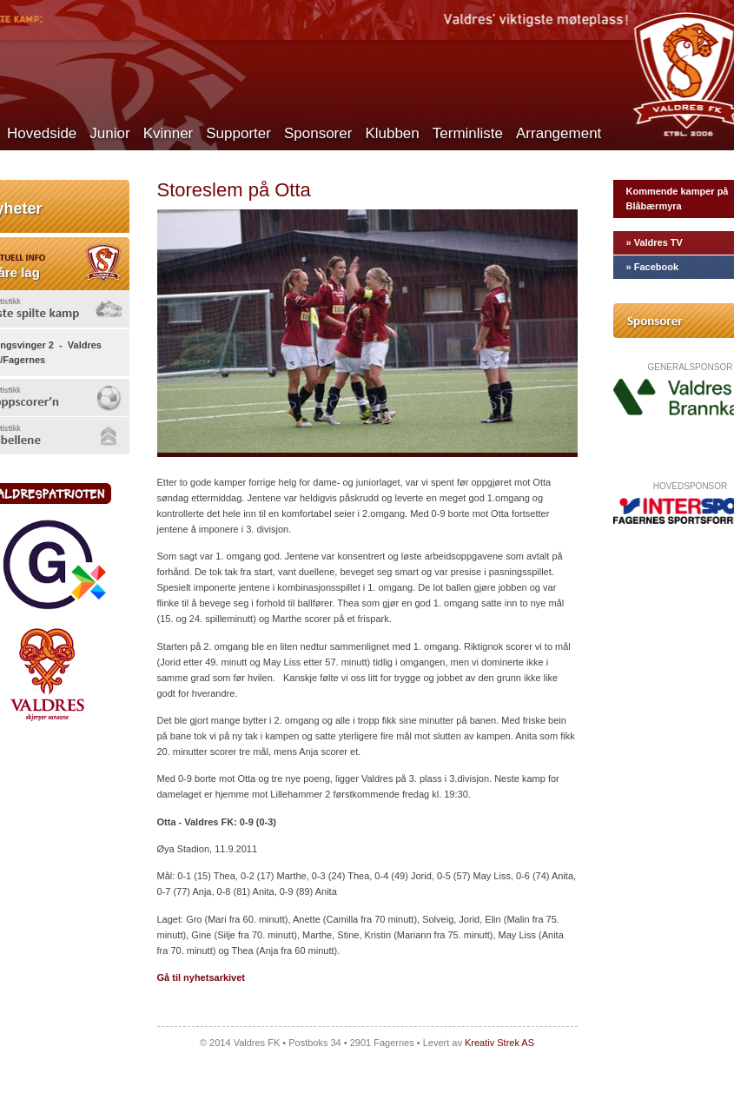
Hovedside (41, 133)
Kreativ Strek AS (499, 1042)
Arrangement (558, 133)
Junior (109, 133)
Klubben (392, 133)
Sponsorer (318, 133)
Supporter (238, 133)
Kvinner (168, 133)
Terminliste (468, 133)
